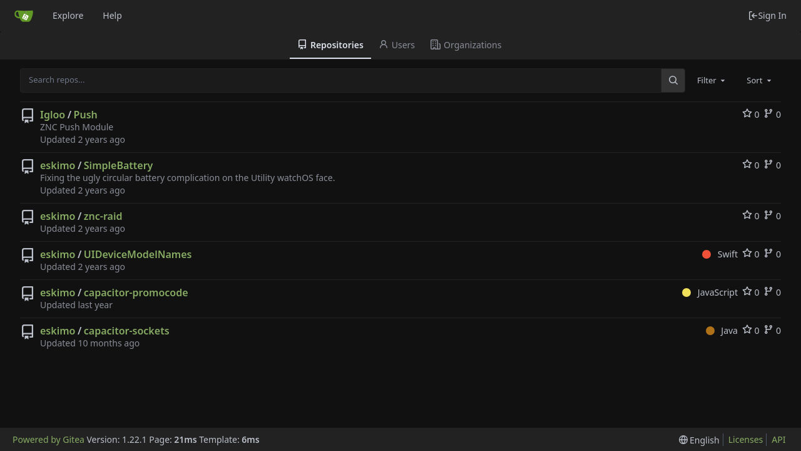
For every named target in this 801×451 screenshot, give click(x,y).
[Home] (23, 15)
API (778, 439)
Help (112, 15)
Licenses (745, 439)
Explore (68, 15)
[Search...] (673, 80)
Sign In (767, 15)
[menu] (699, 440)
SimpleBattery (118, 165)
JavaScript (710, 292)
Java (722, 330)
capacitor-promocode (136, 292)
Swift (720, 254)
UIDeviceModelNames (138, 254)
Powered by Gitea (48, 439)
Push (86, 114)
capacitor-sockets (127, 330)
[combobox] (712, 80)
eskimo (57, 165)
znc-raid (103, 216)
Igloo (52, 114)
